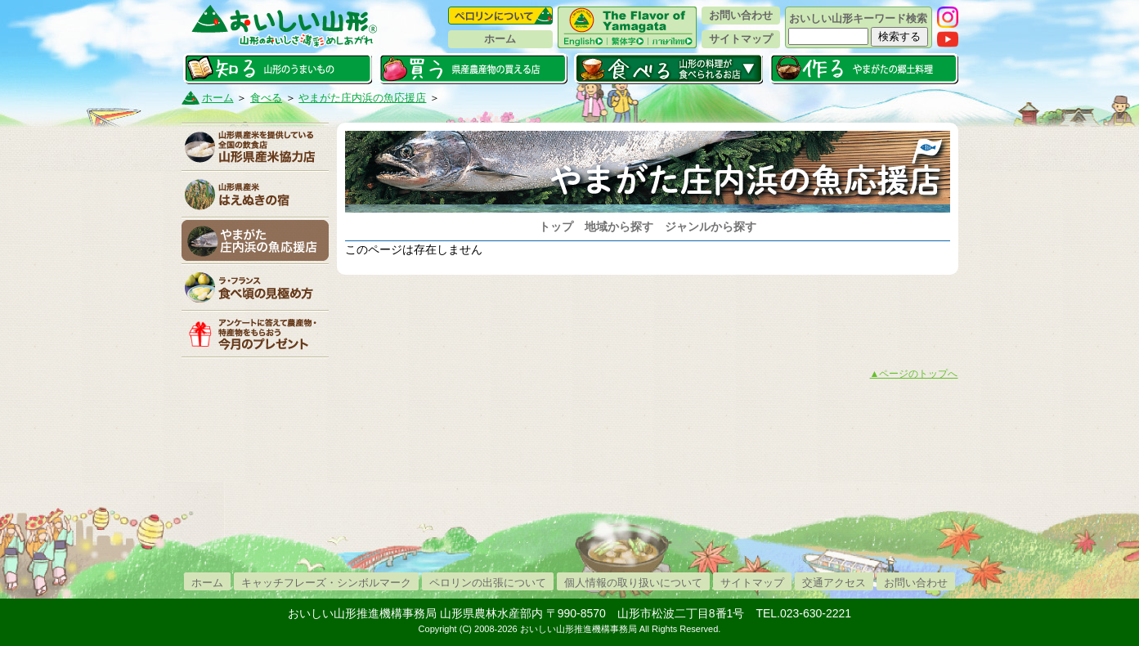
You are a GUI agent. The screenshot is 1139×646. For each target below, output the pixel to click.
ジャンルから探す (710, 226)
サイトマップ (741, 39)
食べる (668, 68)
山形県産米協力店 (255, 147)
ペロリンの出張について (487, 582)
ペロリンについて (500, 16)
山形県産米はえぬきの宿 (255, 193)
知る (277, 68)
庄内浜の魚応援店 (255, 240)
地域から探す (619, 226)
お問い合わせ (741, 15)
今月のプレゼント (255, 333)
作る (863, 68)
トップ (556, 226)
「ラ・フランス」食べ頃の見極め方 (255, 287)
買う (473, 68)
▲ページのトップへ (914, 373)
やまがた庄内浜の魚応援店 (362, 98)
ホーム (500, 39)
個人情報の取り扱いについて (633, 582)
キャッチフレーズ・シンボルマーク (326, 582)
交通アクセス (834, 582)
